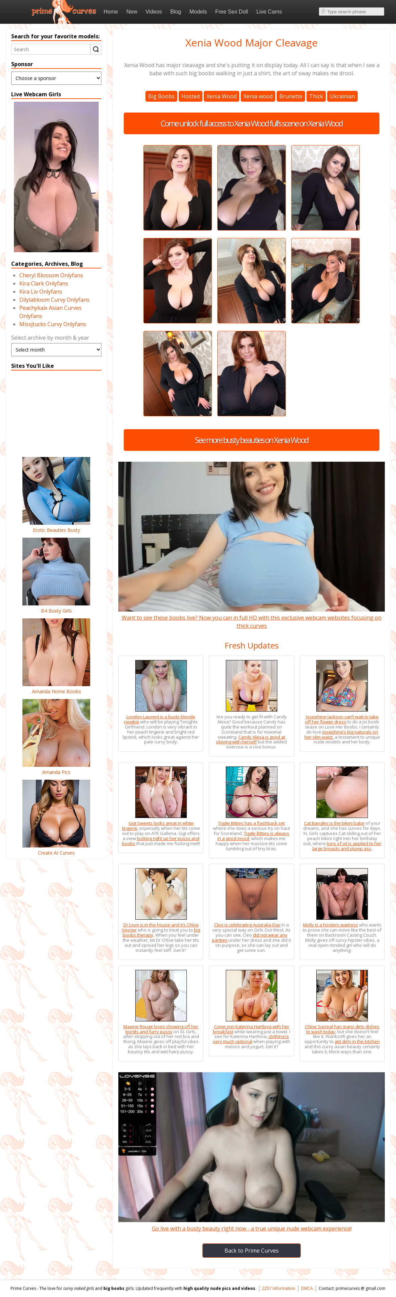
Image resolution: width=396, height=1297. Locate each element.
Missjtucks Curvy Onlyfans (52, 324)
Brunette (290, 96)
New (131, 12)
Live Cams (269, 12)
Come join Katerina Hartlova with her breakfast (251, 1029)
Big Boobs (161, 96)
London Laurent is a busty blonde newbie (159, 719)
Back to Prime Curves (251, 1250)
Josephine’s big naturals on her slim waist (341, 734)
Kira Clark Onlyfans (43, 283)
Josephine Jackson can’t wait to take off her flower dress (342, 719)
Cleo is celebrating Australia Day (247, 925)
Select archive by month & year (50, 337)
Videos (153, 12)
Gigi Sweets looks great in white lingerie (158, 825)
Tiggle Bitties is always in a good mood (253, 835)
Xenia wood (258, 96)
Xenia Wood (221, 96)
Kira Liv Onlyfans (40, 291)
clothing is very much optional (251, 1038)
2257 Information (278, 1288)
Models (198, 12)
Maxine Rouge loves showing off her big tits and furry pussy (160, 1029)
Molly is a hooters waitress (330, 925)
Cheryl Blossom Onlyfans (51, 275)
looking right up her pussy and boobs (160, 840)
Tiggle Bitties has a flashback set (251, 823)
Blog (175, 12)
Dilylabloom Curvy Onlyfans (54, 299)
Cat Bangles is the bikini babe (334, 823)
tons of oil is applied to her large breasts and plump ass (346, 846)
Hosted (190, 96)
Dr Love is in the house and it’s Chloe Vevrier (160, 927)
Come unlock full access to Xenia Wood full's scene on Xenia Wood (251, 123)
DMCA (307, 1288)
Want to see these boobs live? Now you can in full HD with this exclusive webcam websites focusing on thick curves (251, 618)
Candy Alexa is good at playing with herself (250, 739)
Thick (316, 96)
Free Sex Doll (231, 12)
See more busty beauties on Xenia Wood (251, 439)
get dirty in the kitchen (357, 1041)
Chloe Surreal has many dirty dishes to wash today (342, 1029)
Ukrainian (342, 96)
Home (111, 12)
